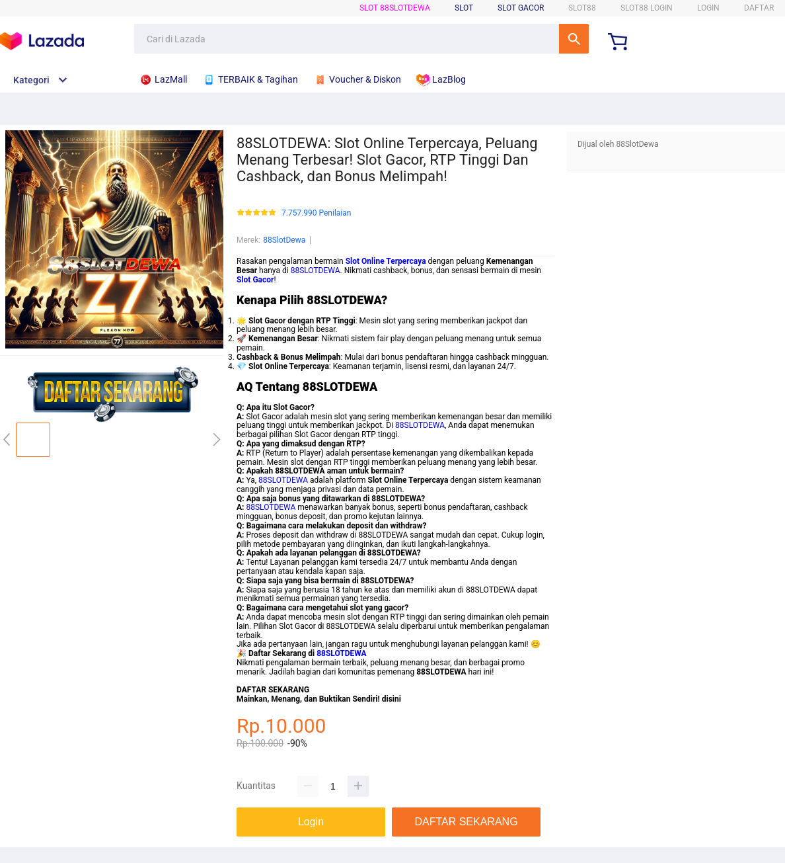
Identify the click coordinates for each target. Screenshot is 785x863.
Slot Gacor (521, 8)
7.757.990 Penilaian (316, 213)
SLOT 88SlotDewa (394, 8)
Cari (574, 39)
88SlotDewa (284, 240)
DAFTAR (759, 8)
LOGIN (708, 8)
